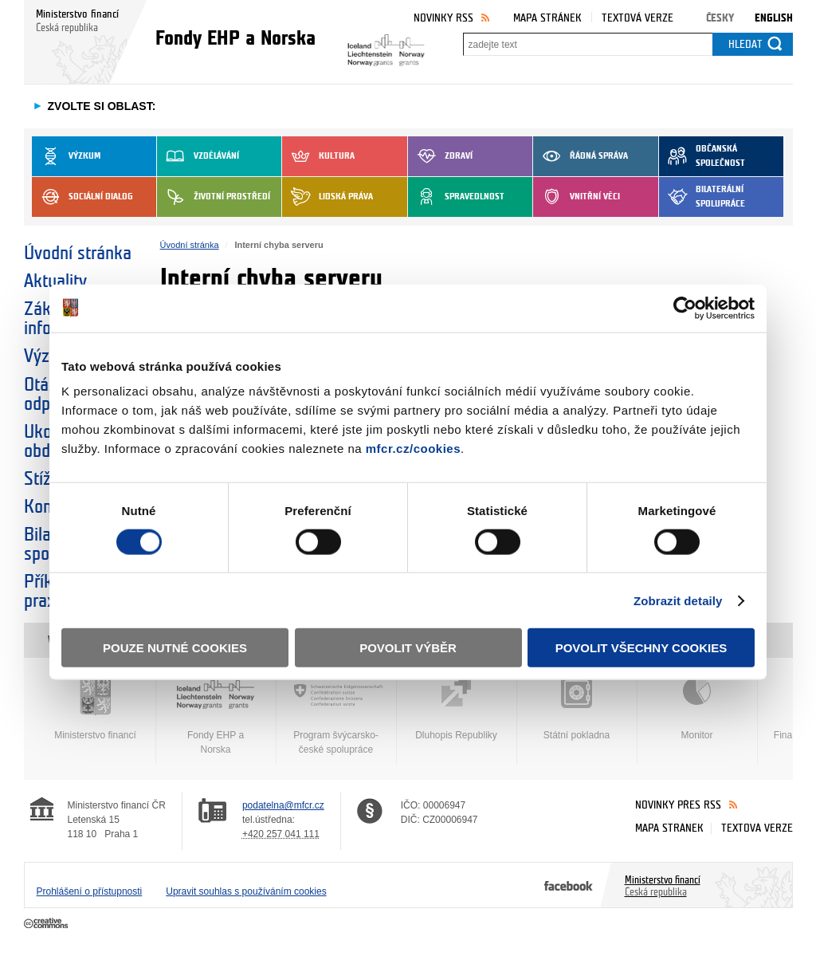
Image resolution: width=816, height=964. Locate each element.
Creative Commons (47, 924)
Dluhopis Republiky (456, 709)
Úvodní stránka (77, 253)
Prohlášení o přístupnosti (90, 891)
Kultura (318, 156)
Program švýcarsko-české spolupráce (336, 716)
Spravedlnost (456, 197)
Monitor (697, 709)
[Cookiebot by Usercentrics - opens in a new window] (685, 308)
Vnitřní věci (576, 197)
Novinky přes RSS (678, 805)
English (774, 18)
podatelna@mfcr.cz (283, 805)
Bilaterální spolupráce (702, 197)
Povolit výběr (408, 648)
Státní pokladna (577, 709)
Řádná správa (580, 156)
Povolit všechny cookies (641, 648)
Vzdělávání (198, 156)
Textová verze (637, 18)
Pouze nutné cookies (175, 648)
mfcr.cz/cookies (413, 448)
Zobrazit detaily (678, 600)
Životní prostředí (213, 197)
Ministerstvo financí (95, 709)
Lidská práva (327, 197)
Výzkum (66, 156)
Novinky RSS (443, 18)
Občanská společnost (702, 156)
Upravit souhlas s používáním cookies (246, 891)
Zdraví (440, 156)
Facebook (568, 885)
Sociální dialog (82, 197)
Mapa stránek (547, 18)
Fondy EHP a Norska (216, 716)
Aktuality (55, 281)
